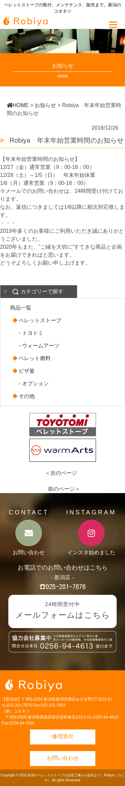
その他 (24, 396)
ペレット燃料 (32, 358)
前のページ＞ (64, 489)
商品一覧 (20, 308)
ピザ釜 (24, 371)
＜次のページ (61, 473)
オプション (33, 383)
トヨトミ (30, 333)
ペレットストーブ (37, 320)
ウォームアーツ (38, 345)
